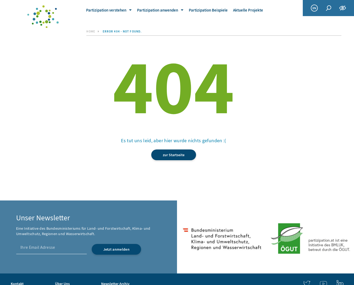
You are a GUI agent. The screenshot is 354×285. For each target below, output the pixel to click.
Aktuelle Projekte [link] (248, 10)
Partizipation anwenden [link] (157, 10)
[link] (43, 16)
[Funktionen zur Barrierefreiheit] (342, 8)
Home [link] (90, 32)
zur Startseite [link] (174, 155)
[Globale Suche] (328, 8)
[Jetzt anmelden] (116, 249)
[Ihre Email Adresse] (51, 247)
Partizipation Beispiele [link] (208, 10)
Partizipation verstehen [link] (106, 10)
